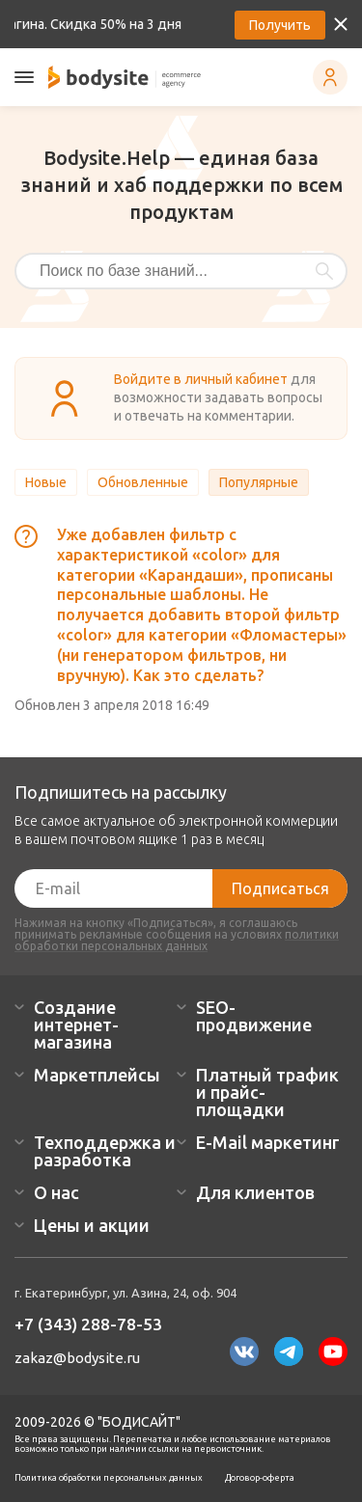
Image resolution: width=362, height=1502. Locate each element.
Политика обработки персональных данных (108, 1478)
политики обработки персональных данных (176, 940)
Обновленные (142, 482)
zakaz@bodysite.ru (77, 1358)
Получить (280, 25)
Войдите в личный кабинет (201, 379)
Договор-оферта (259, 1478)
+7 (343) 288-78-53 (88, 1324)
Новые (46, 482)
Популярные (258, 482)
